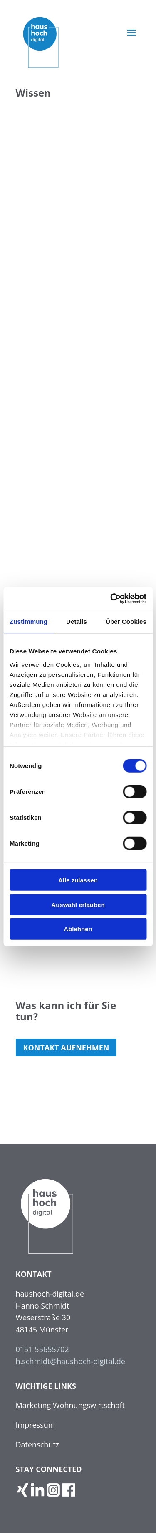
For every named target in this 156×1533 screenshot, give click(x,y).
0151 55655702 (42, 1349)
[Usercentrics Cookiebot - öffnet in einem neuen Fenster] (111, 598)
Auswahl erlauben (77, 904)
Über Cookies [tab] (126, 621)
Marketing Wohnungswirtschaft (70, 1405)
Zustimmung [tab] (28, 621)
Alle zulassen (78, 880)
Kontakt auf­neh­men (66, 1047)
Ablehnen (78, 929)
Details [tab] (76, 621)
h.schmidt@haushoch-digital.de (70, 1361)
